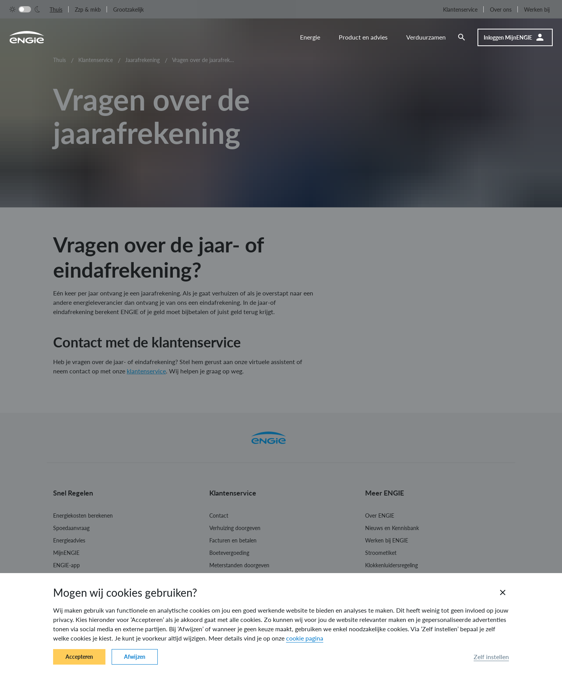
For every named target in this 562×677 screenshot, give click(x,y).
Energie (310, 37)
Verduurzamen (426, 37)
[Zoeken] (466, 37)
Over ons (501, 9)
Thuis (56, 9)
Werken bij (537, 9)
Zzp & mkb (88, 9)
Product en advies (363, 37)
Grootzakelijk (128, 9)
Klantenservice (460, 9)
